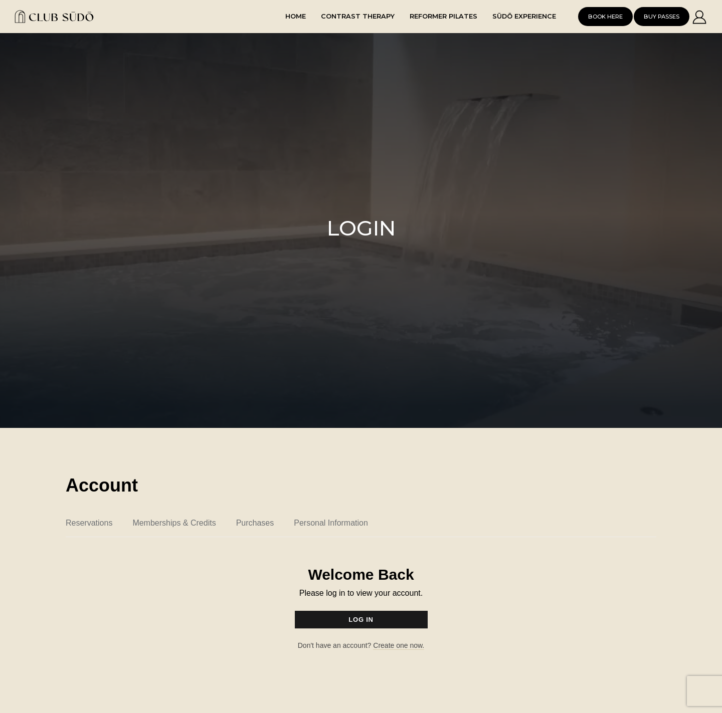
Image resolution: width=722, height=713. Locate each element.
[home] (64, 16)
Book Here (605, 16)
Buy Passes (661, 16)
